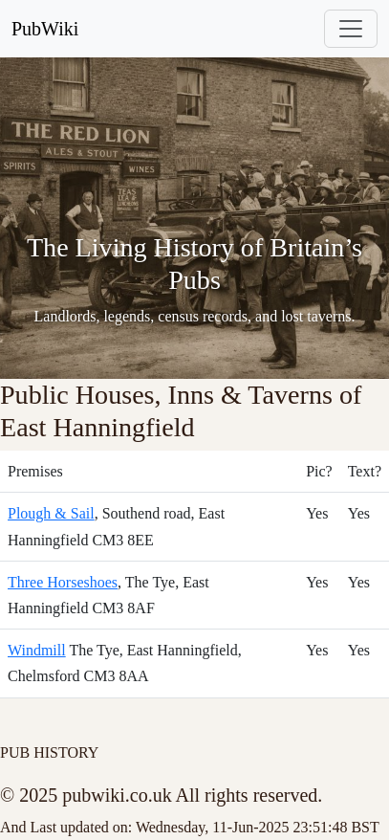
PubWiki (44, 28)
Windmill (37, 650)
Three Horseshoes (63, 582)
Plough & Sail (51, 513)
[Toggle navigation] (351, 29)
